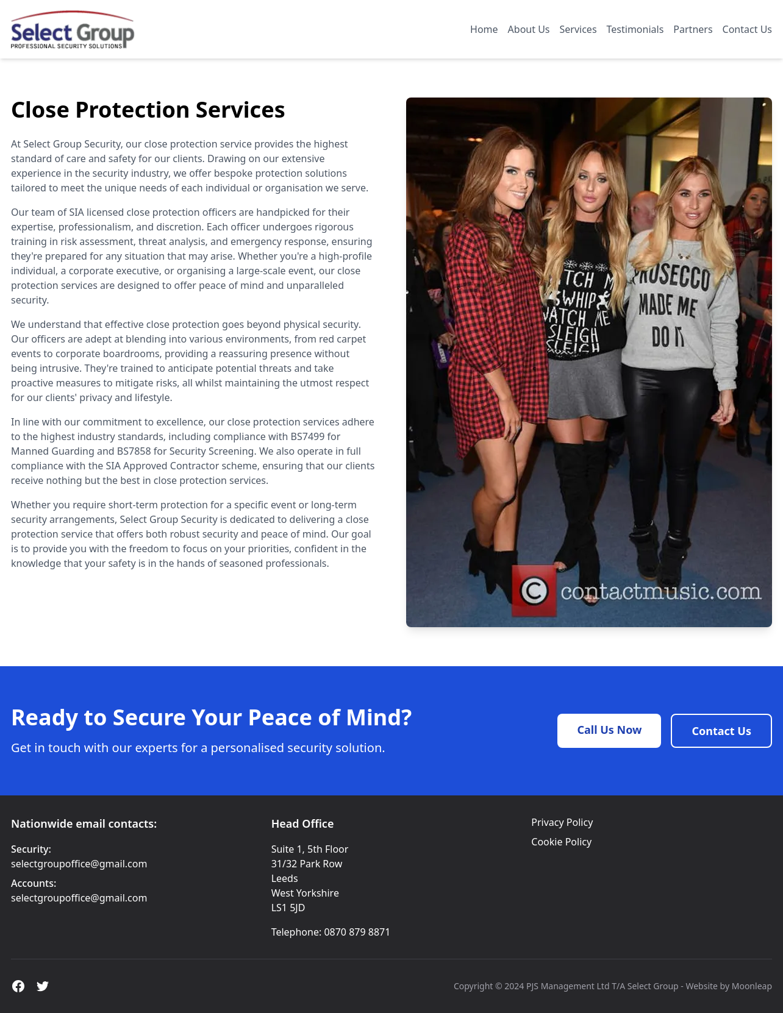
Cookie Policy (561, 841)
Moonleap (752, 986)
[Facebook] (18, 986)
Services (578, 29)
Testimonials (635, 29)
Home (484, 29)
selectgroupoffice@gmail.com (79, 863)
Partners (692, 29)
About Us (529, 29)
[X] (42, 986)
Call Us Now (609, 729)
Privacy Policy (562, 822)
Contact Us (747, 29)
